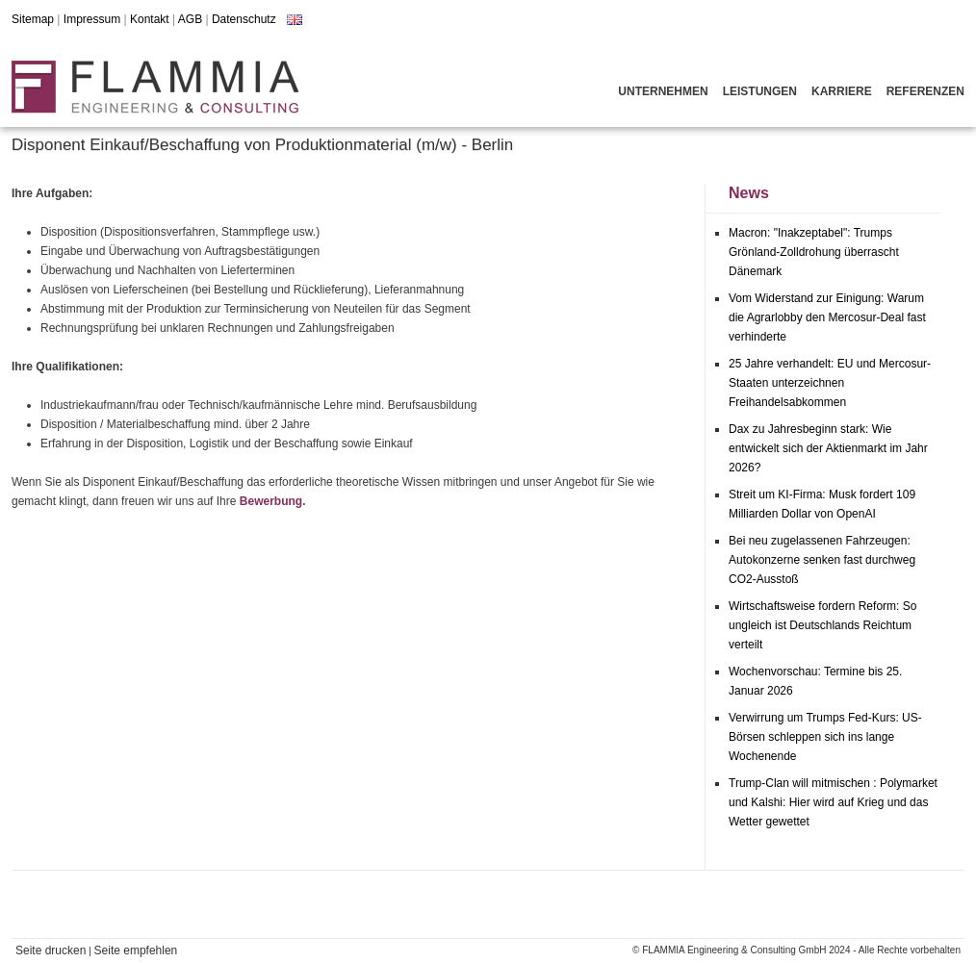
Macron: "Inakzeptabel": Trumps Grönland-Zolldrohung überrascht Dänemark (814, 252)
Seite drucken (50, 950)
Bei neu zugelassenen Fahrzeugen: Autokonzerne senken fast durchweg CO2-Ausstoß (822, 560)
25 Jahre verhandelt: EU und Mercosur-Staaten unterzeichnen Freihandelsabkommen (830, 383)
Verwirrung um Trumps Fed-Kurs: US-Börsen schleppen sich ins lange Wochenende (825, 737)
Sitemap (33, 19)
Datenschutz (244, 19)
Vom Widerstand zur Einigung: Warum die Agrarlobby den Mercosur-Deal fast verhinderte (827, 317)
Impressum (92, 19)
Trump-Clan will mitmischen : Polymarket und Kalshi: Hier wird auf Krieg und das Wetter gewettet (833, 802)
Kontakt (149, 19)
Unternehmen (662, 91)
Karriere (841, 91)
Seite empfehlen (136, 950)
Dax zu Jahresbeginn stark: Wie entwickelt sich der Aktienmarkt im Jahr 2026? (828, 448)
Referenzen (925, 91)
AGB (190, 19)
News (749, 193)
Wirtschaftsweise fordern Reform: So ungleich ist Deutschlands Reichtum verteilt (822, 625)
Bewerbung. (273, 501)
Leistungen (760, 91)
